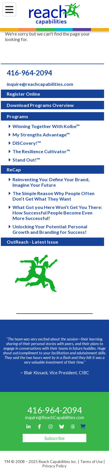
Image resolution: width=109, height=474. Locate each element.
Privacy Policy (54, 466)
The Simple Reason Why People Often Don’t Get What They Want (53, 195)
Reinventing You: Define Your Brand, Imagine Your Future (51, 182)
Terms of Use (91, 461)
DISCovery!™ (26, 143)
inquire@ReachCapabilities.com (54, 417)
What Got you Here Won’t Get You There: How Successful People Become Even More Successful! (57, 212)
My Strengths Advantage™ (41, 134)
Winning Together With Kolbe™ (46, 126)
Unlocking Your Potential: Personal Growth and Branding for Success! (49, 229)
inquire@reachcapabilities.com (40, 84)
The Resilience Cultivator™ (41, 151)
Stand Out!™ (26, 159)
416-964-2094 (29, 72)
